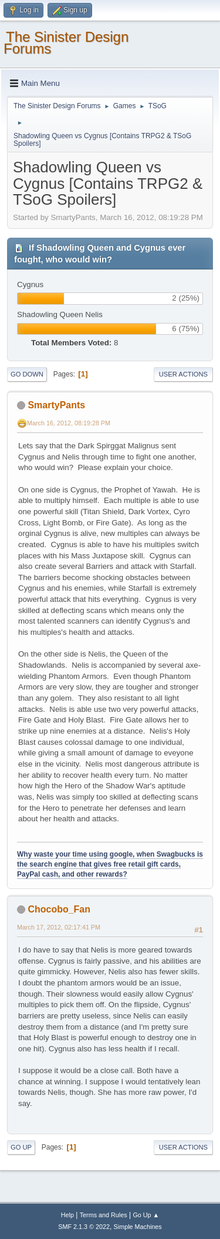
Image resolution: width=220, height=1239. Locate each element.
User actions (183, 374)
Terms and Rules (103, 1214)
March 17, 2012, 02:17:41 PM (58, 927)
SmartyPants (56, 405)
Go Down (27, 374)
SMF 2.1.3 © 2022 (84, 1226)
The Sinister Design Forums (66, 42)
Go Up (21, 1147)
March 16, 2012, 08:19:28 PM (68, 423)
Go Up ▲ (146, 1214)
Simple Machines (138, 1226)
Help (67, 1214)
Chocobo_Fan (59, 909)
